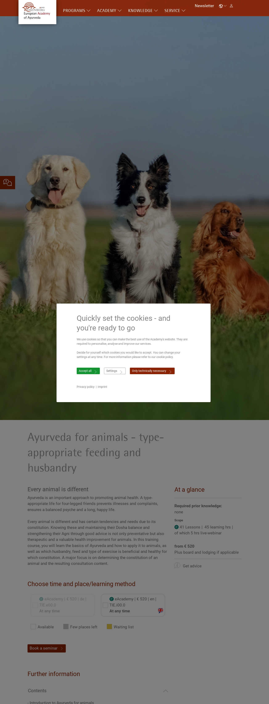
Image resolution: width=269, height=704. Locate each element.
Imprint (103, 386)
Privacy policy (87, 386)
